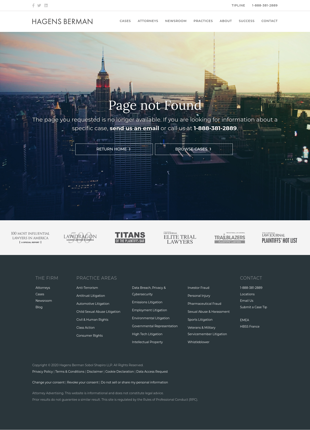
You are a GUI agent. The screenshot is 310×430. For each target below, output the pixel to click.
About (226, 21)
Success (247, 21)
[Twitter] (39, 5)
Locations (247, 294)
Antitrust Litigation (90, 296)
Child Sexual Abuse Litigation (98, 312)
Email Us (246, 301)
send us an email (134, 128)
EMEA (244, 320)
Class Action (85, 328)
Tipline (238, 5)
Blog (39, 307)
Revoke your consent (83, 382)
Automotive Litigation (92, 304)
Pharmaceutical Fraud (204, 304)
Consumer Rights (89, 336)
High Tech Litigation (147, 334)
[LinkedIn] (46, 5)
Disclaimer (95, 372)
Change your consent (48, 382)
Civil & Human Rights (92, 320)
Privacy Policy (42, 372)
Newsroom (176, 21)
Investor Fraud (198, 288)
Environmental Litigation (150, 318)
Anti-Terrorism (87, 288)
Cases (125, 21)
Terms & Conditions (69, 372)
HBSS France (250, 326)
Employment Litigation (149, 310)
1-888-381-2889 (265, 5)
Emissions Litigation (147, 302)
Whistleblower (198, 342)
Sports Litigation (200, 320)
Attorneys (148, 21)
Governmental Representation (155, 326)
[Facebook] (33, 5)
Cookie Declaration (119, 372)
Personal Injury (199, 296)
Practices (203, 21)
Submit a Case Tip (253, 307)
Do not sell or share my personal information (134, 382)
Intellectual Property (147, 342)
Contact (270, 21)
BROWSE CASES (191, 149)
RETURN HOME (111, 149)
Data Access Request (152, 372)
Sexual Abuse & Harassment (209, 312)
